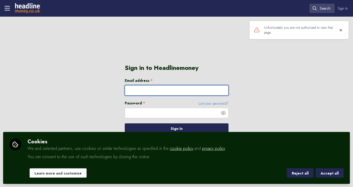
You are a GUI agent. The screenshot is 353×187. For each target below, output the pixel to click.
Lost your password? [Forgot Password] (213, 103)
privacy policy (213, 148)
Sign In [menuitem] (343, 8)
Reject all (300, 173)
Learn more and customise (58, 173)
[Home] (27, 8)
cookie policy (181, 148)
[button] (223, 113)
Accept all (330, 173)
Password (135, 103)
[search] (322, 8)
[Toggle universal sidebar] (7, 8)
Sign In (177, 128)
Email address (139, 80)
